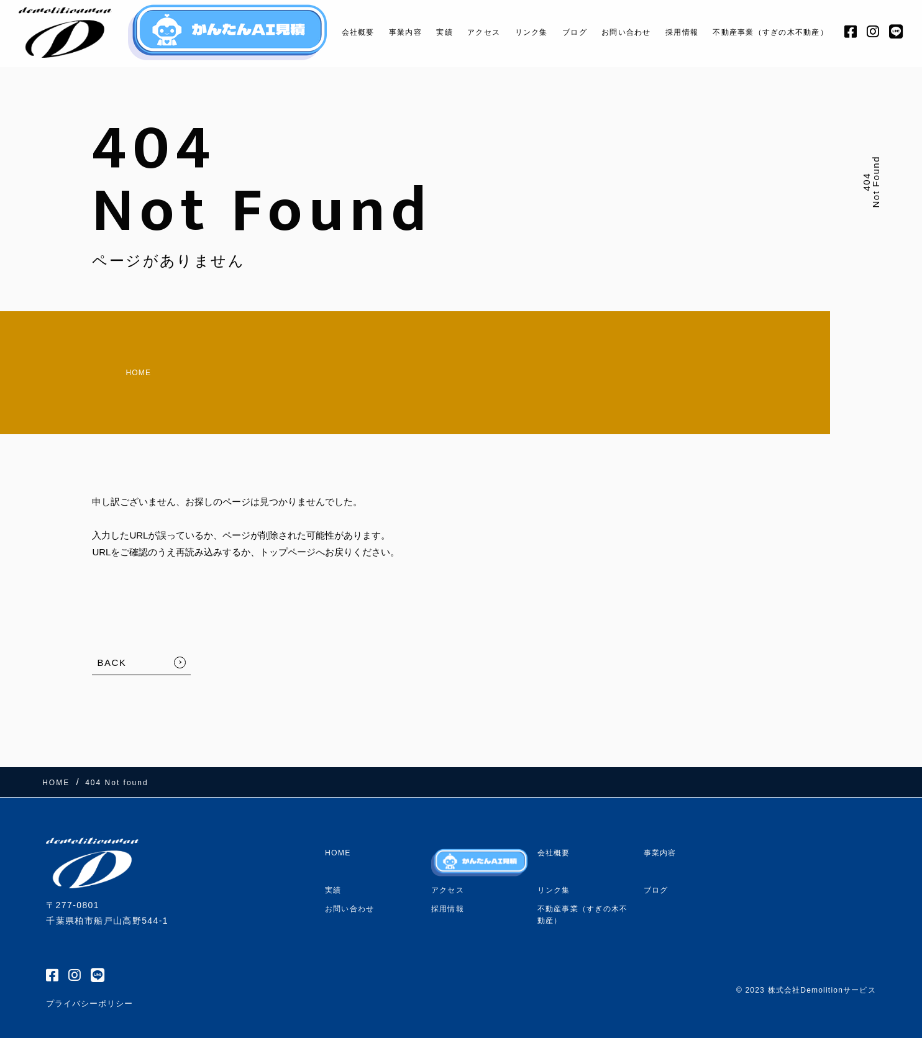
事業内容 (373, 32)
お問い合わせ (612, 32)
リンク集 (508, 32)
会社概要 (321, 32)
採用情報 (672, 32)
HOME (113, 367)
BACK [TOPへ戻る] (111, 651)
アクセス (457, 32)
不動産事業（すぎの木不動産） (769, 32)
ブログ (555, 32)
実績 (414, 32)
